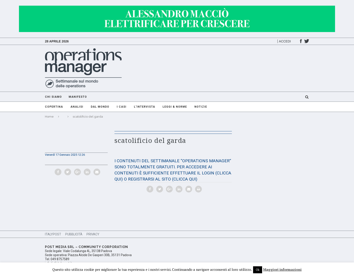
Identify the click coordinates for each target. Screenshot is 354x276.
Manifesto (78, 96)
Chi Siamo (53, 96)
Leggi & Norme (175, 106)
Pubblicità (73, 234)
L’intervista (144, 106)
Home (49, 116)
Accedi (285, 41)
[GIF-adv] (177, 8)
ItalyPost (53, 234)
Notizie (200, 106)
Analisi (76, 106)
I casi (121, 106)
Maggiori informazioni (282, 269)
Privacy (92, 234)
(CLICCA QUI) (184, 179)
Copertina (54, 106)
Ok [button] (257, 270)
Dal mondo (100, 106)
